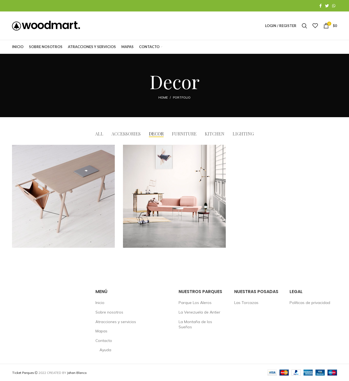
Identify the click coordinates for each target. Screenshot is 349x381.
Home (163, 97)
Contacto (103, 340)
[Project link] (63, 196)
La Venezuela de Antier (199, 312)
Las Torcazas (246, 302)
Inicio (99, 302)
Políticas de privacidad (310, 302)
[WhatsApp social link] (333, 5)
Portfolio (182, 97)
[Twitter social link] (326, 5)
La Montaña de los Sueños (195, 324)
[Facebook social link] (320, 5)
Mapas (101, 331)
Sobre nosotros (109, 312)
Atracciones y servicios (115, 321)
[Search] (304, 25)
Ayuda (105, 349)
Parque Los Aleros (195, 302)
